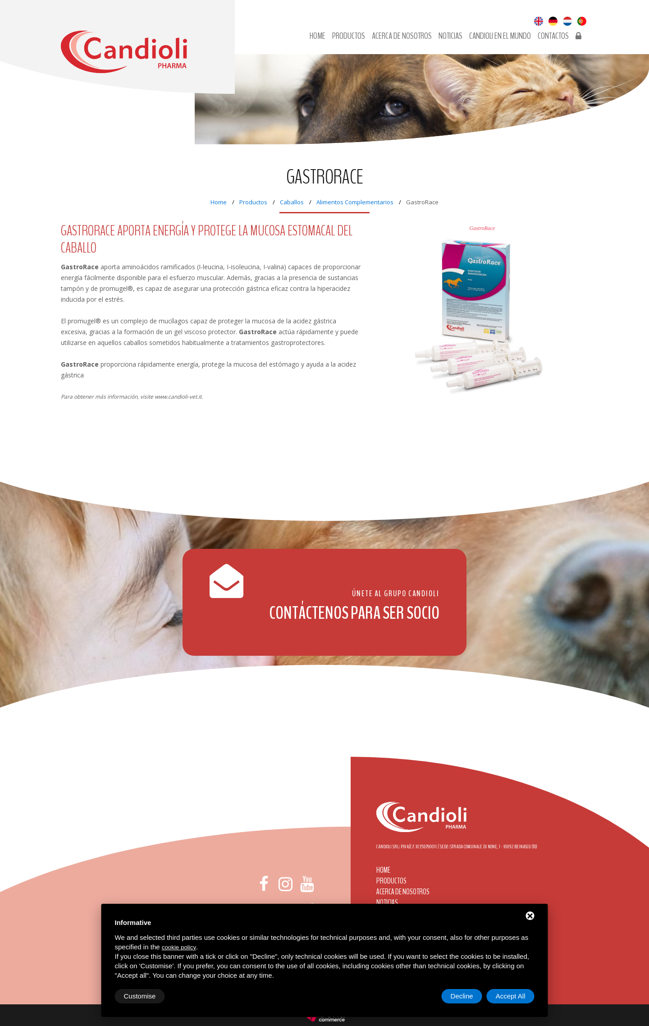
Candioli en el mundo (500, 36)
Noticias (450, 36)
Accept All (511, 996)
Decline (462, 996)
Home (317, 36)
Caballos (292, 202)
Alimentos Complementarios (354, 202)
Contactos (553, 36)
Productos (348, 36)
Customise (140, 996)
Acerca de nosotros (402, 36)
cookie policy (179, 947)
